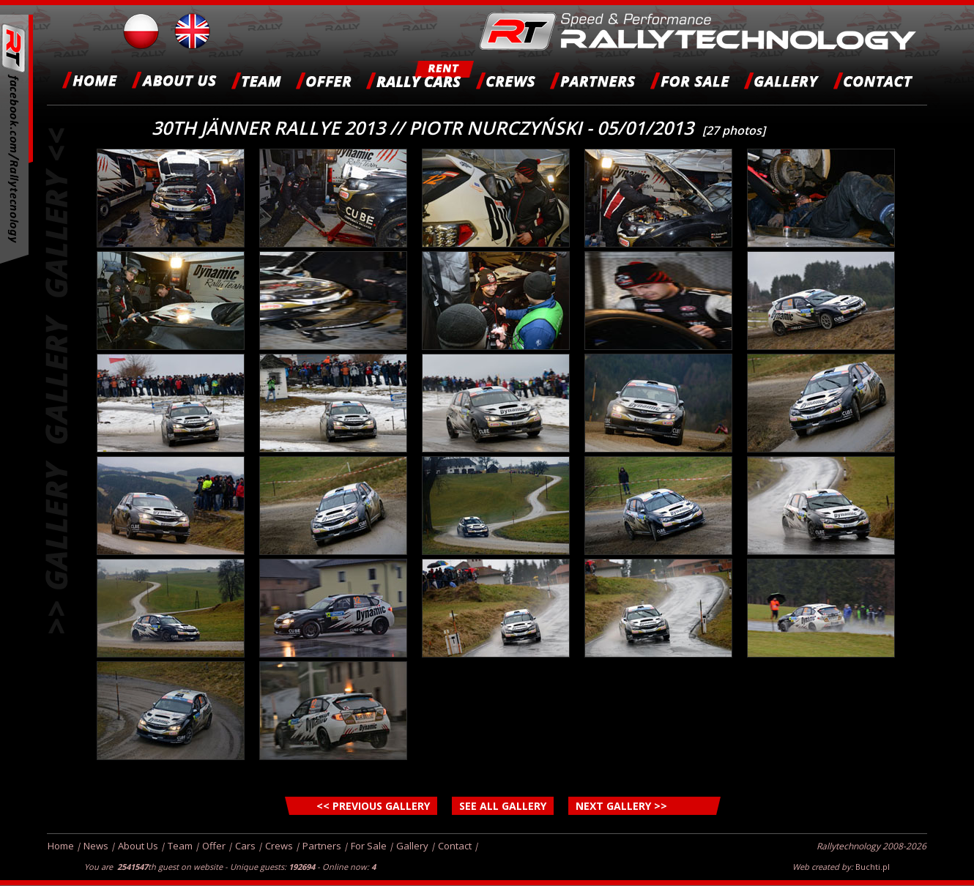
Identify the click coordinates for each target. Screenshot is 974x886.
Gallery (412, 845)
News (95, 845)
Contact (455, 845)
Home (61, 845)
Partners (321, 845)
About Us (138, 845)
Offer (214, 845)
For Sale (369, 845)
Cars (245, 845)
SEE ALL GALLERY (502, 806)
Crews (279, 845)
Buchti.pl (872, 866)
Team (180, 845)
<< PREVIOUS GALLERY (373, 806)
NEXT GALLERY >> (621, 806)
